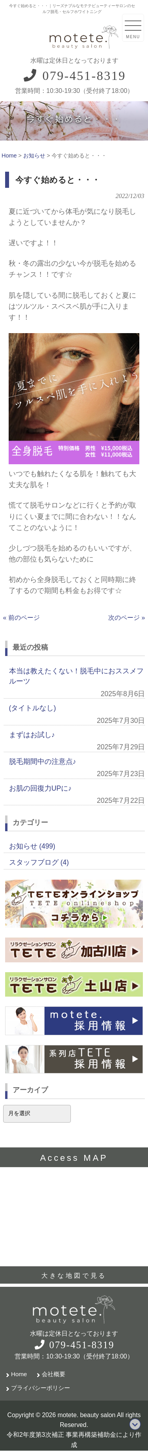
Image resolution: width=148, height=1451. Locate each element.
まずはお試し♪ (32, 735)
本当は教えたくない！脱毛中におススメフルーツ (76, 676)
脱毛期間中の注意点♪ (42, 761)
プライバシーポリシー (40, 1387)
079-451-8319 (74, 76)
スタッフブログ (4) (39, 862)
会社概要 (53, 1374)
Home (19, 1374)
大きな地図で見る (74, 1275)
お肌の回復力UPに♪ (40, 788)
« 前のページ (21, 617)
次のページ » (126, 617)
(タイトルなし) (32, 708)
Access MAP (74, 1158)
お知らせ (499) (32, 846)
